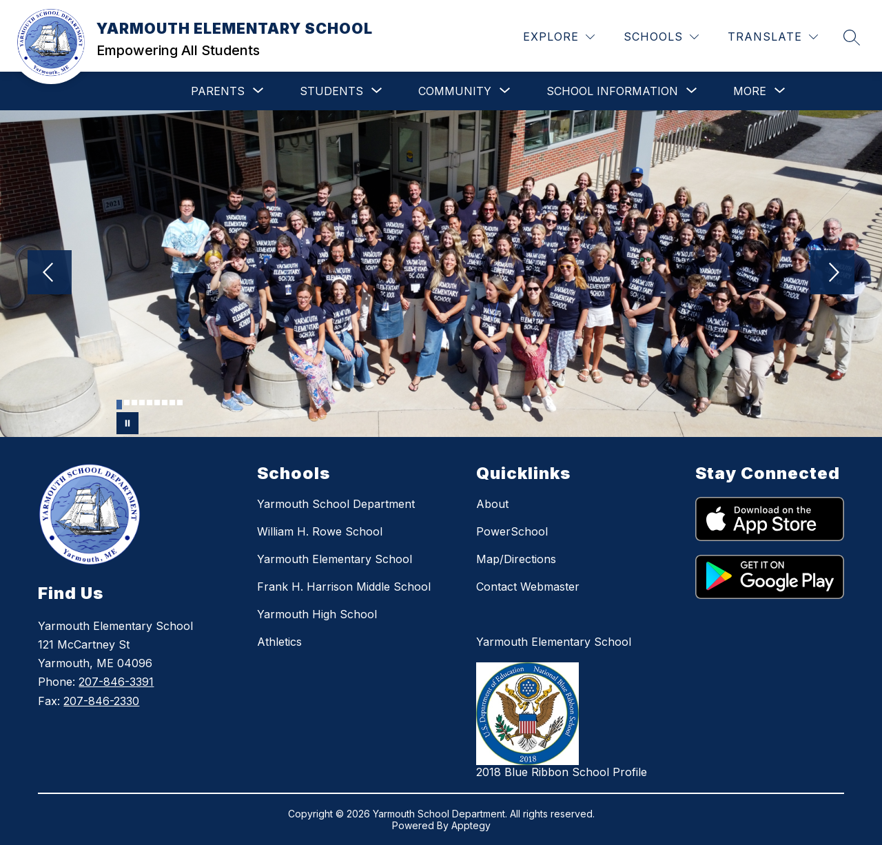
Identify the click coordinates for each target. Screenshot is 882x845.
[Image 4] (142, 402)
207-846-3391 (116, 682)
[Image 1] (119, 404)
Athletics (279, 642)
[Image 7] (164, 402)
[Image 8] (172, 402)
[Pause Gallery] (127, 423)
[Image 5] (149, 402)
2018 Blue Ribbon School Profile (561, 772)
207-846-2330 (101, 701)
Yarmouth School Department (336, 504)
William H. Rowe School (319, 531)
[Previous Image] (50, 273)
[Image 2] (127, 402)
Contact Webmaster (528, 586)
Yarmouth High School (317, 614)
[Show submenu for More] (749, 91)
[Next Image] (832, 273)
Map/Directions (516, 559)
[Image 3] (134, 402)
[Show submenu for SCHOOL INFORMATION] (612, 91)
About (492, 504)
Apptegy (471, 825)
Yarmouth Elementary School (334, 559)
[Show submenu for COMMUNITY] (454, 91)
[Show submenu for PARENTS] (218, 91)
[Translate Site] (772, 36)
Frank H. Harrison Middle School (344, 586)
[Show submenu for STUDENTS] (331, 91)
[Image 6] (157, 402)
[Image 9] (180, 402)
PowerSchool (512, 531)
